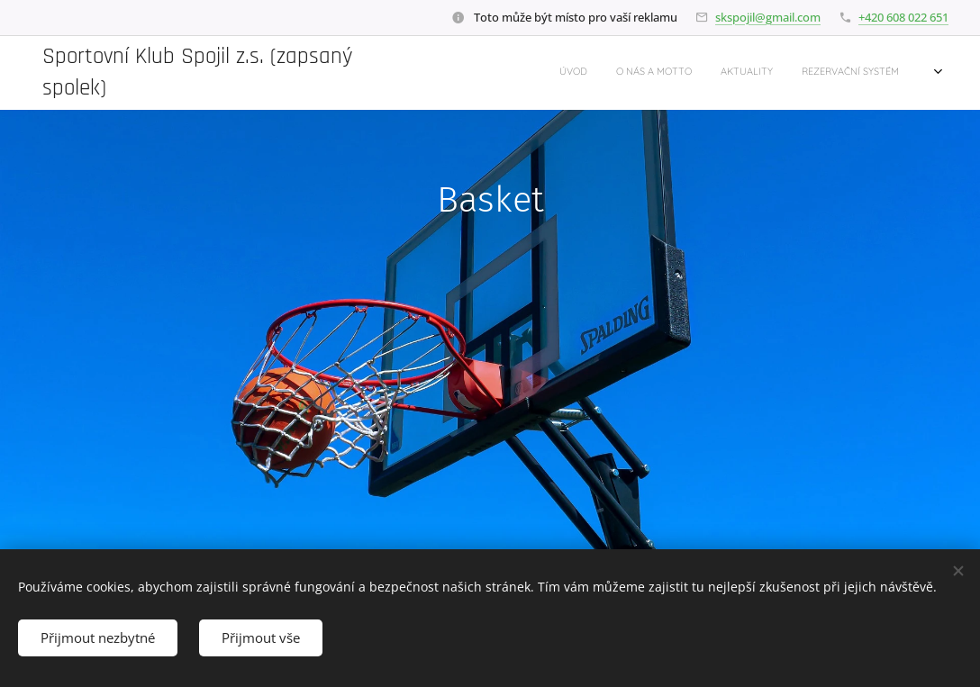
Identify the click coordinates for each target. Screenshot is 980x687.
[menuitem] (695, 72)
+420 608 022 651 (903, 17)
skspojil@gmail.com (768, 17)
